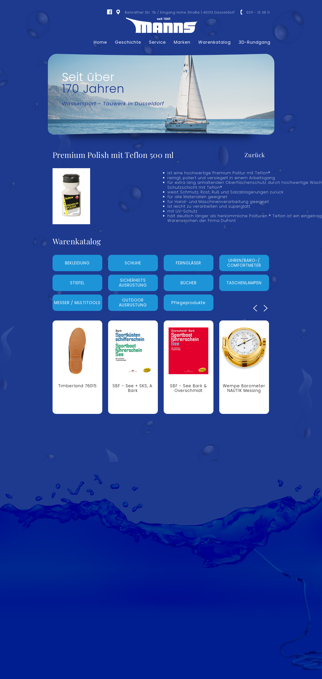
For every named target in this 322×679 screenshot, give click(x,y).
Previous (255, 308)
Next (265, 308)
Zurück (254, 155)
